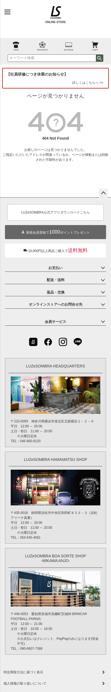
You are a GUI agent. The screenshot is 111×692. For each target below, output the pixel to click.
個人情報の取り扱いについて (25, 683)
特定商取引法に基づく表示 (23, 672)
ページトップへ (103, 193)
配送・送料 (56, 280)
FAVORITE (42, 44)
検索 (99, 58)
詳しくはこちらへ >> (87, 83)
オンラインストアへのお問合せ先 (55, 304)
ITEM (15, 44)
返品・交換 (56, 292)
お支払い (55, 268)
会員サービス (55, 322)
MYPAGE (68, 44)
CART (95, 44)
